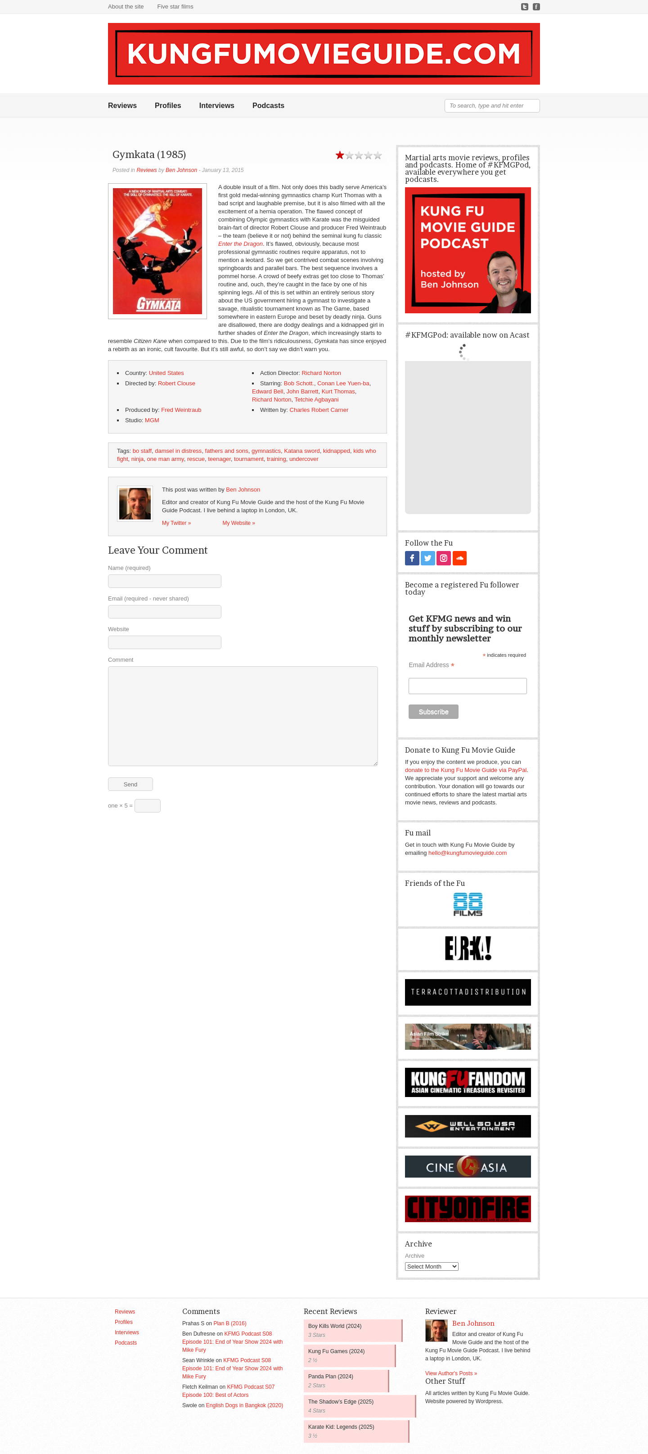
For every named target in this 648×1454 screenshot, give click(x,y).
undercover (304, 459)
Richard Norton (321, 373)
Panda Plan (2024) (330, 1376)
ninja (137, 459)
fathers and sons (226, 450)
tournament (249, 459)
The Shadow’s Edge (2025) (341, 1401)
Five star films (176, 6)
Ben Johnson (181, 170)
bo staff (142, 450)
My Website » (238, 523)
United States (166, 373)
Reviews (122, 105)
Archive (414, 1255)
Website (118, 629)
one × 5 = (134, 806)
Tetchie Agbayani (316, 399)
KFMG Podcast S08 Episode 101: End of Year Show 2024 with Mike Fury (232, 1341)
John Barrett (303, 391)
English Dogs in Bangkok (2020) (244, 1405)
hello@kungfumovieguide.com (467, 852)
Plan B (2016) (229, 1323)
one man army (165, 459)
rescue (196, 459)
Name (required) (129, 567)
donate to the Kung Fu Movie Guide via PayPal (465, 769)
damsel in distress (178, 450)
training (276, 459)
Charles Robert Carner (319, 409)
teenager (219, 459)
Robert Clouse (176, 383)
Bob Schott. (299, 383)
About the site (126, 6)
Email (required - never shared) (148, 598)
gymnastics (266, 450)
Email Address (431, 664)
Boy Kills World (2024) (335, 1326)
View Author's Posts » (451, 1373)
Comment (120, 659)
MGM (152, 420)
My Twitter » (176, 523)
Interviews (216, 105)
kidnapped (336, 450)
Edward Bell (267, 391)
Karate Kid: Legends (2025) (341, 1426)
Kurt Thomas (338, 391)
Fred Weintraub (181, 409)
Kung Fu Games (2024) (336, 1351)
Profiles (168, 105)
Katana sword (302, 450)
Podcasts (268, 105)
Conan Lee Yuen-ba (343, 383)
